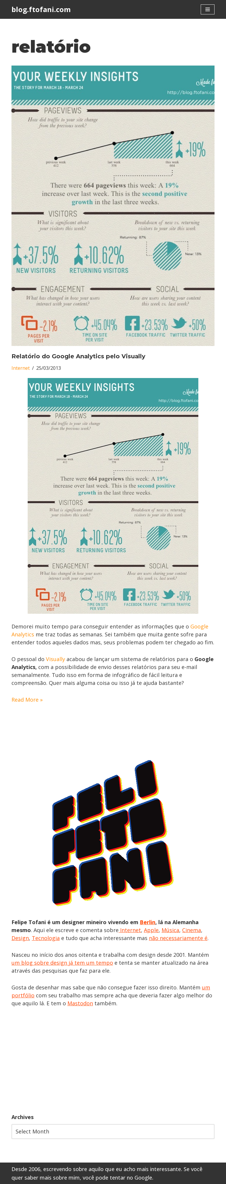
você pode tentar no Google (117, 1177)
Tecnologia (46, 937)
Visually (56, 659)
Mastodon (80, 1003)
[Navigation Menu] (208, 9)
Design (20, 937)
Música (170, 930)
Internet (20, 368)
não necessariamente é (178, 937)
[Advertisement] (113, 1060)
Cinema (191, 930)
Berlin (147, 922)
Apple (151, 930)
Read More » (27, 699)
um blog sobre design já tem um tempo (62, 962)
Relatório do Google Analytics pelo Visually (78, 356)
